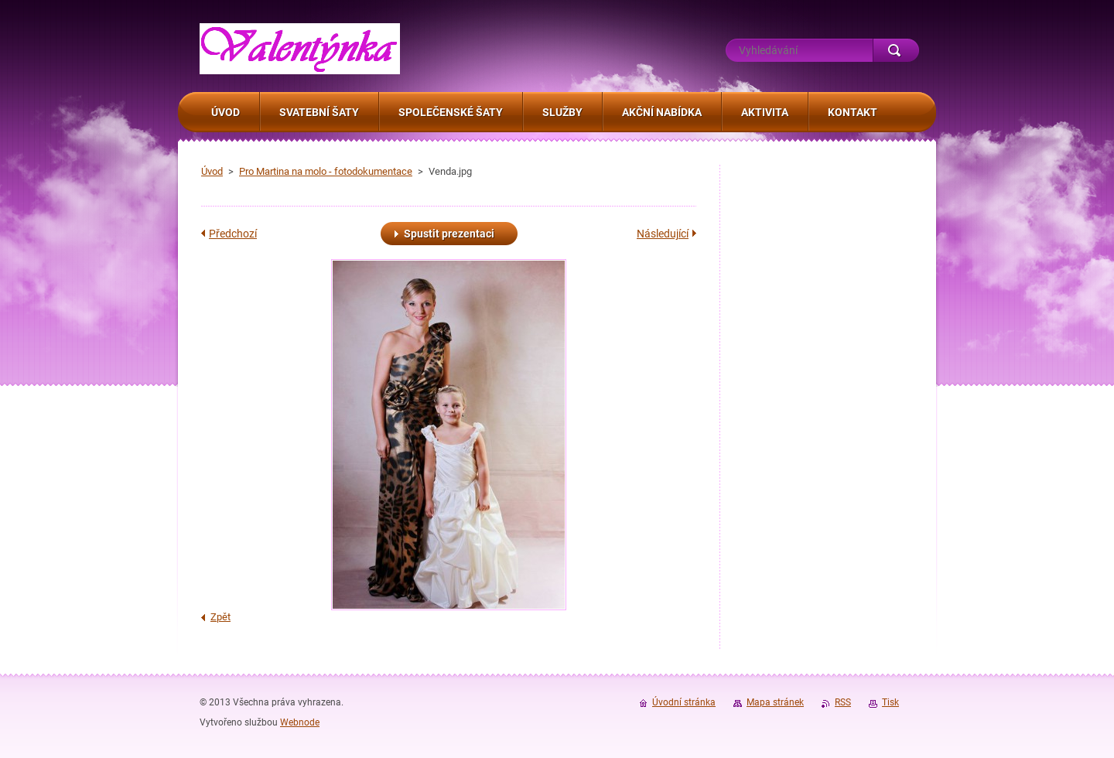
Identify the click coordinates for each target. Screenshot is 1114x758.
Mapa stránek (775, 702)
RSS (843, 702)
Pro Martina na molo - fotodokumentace (325, 171)
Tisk (890, 702)
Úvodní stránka (684, 702)
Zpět (220, 617)
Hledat (896, 50)
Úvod (212, 171)
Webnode (300, 722)
